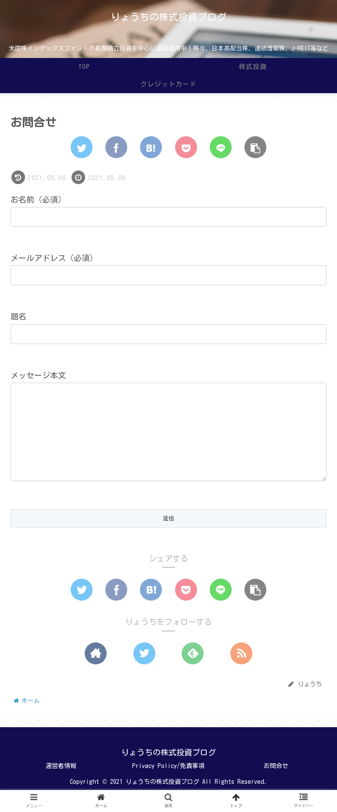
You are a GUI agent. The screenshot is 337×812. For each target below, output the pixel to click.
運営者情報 (61, 783)
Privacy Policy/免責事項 (168, 783)
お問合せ (276, 783)
